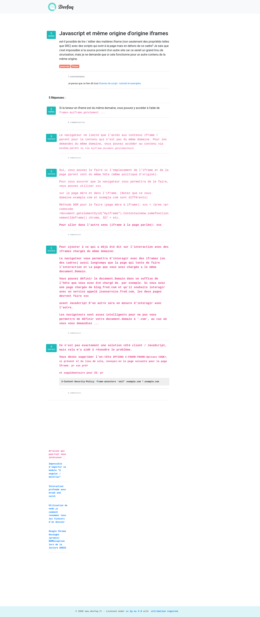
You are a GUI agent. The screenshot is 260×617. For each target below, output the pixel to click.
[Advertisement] (130, 581)
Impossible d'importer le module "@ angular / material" (57, 471)
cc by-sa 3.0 (133, 611)
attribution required (164, 611)
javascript (65, 66)
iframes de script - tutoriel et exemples (120, 83)
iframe (75, 66)
